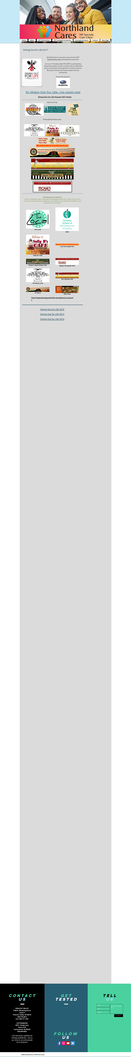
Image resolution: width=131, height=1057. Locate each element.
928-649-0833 (22, 1031)
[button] (82, 40)
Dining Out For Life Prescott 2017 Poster (55, 97)
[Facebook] (59, 1043)
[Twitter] (73, 1043)
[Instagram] (63, 1043)
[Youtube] (68, 1043)
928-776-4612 (22, 1017)
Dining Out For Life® (54, 59)
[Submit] (118, 1015)
